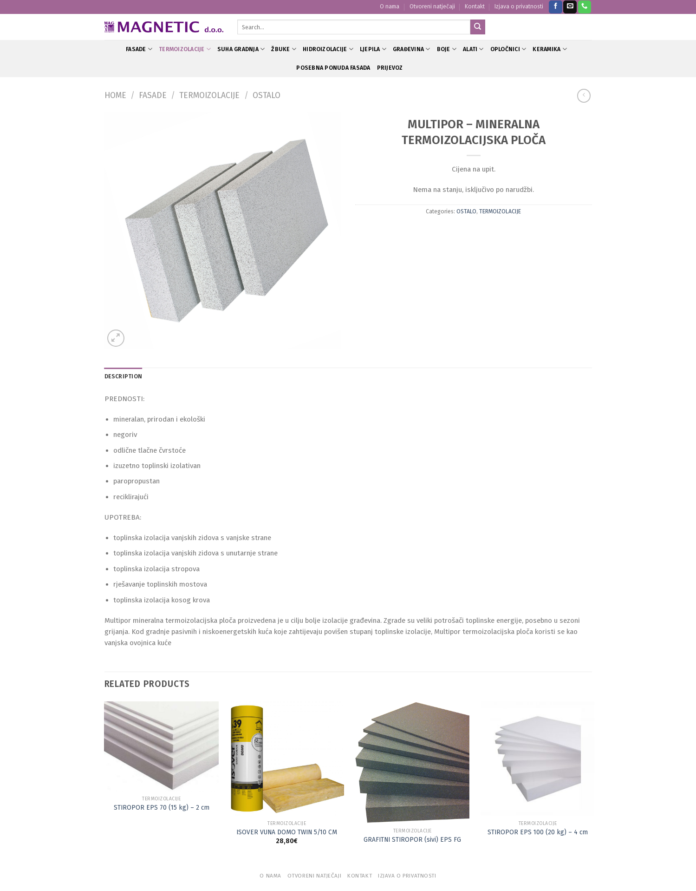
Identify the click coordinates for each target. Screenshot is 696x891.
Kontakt (475, 6)
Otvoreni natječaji (432, 6)
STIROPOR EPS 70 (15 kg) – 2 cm (161, 808)
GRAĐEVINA (411, 49)
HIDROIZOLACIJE (328, 49)
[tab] (123, 377)
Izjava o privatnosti (518, 6)
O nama (389, 6)
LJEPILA (373, 49)
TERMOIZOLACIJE (185, 49)
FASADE (139, 49)
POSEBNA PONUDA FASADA (333, 68)
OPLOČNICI (508, 49)
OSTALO (266, 95)
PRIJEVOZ (390, 68)
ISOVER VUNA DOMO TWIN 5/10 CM (286, 832)
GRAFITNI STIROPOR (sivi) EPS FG (412, 840)
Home (115, 95)
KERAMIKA (549, 49)
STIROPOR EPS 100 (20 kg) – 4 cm (538, 832)
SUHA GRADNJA (241, 49)
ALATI (473, 49)
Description (123, 376)
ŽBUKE (283, 49)
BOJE (446, 49)
